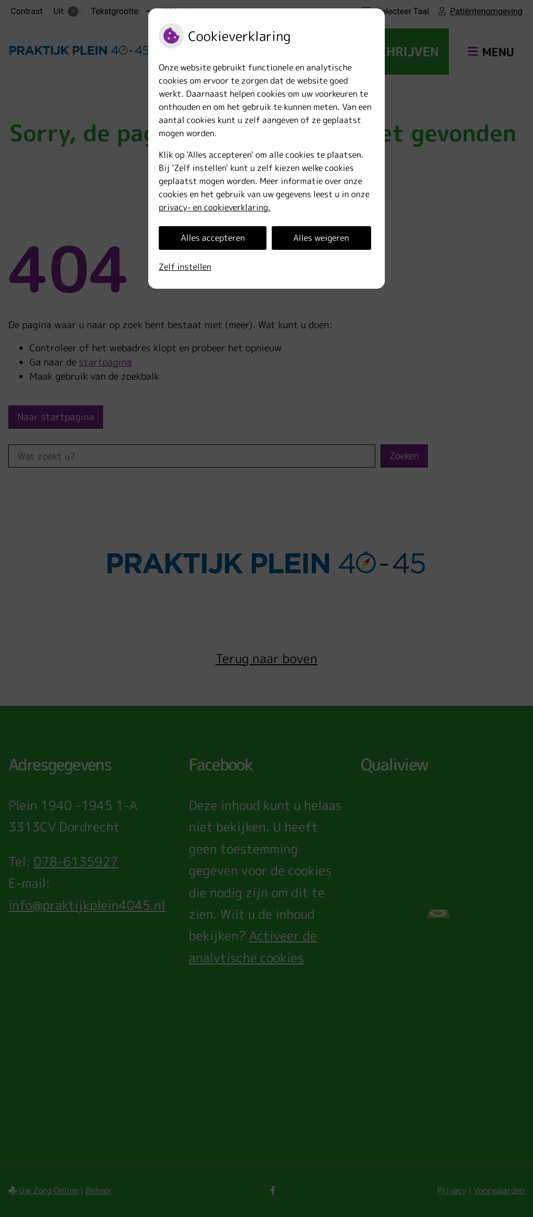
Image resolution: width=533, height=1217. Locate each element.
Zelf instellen (185, 266)
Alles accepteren (213, 238)
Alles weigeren (321, 238)
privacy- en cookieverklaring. (215, 207)
